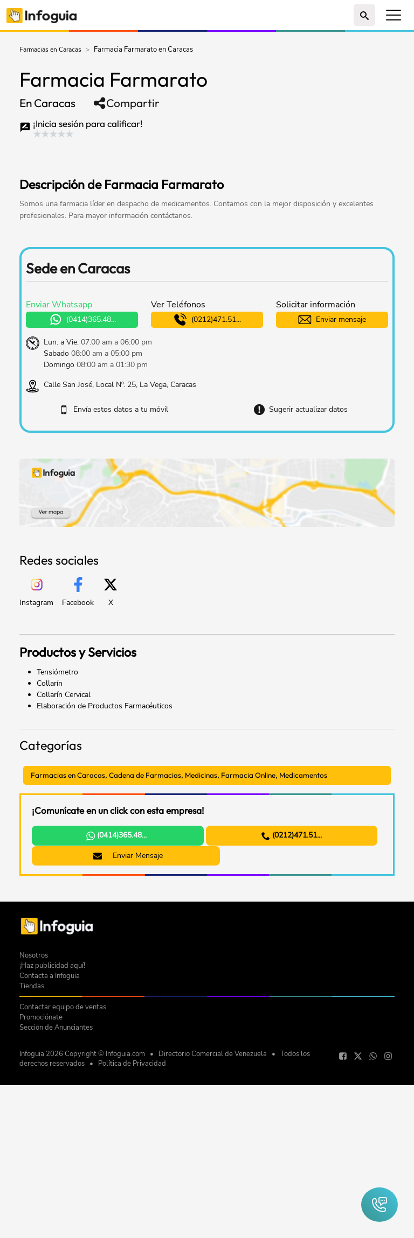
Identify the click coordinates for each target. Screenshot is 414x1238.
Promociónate (41, 1181)
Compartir (126, 103)
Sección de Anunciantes (56, 1192)
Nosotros (33, 1119)
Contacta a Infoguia (49, 1140)
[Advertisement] (145, 155)
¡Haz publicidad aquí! (52, 1130)
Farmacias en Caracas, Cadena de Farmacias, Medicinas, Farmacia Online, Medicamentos (184, 775)
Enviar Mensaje (120, 857)
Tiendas (31, 1150)
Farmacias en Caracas (50, 49)
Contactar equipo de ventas (62, 1171)
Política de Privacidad (132, 1228)
